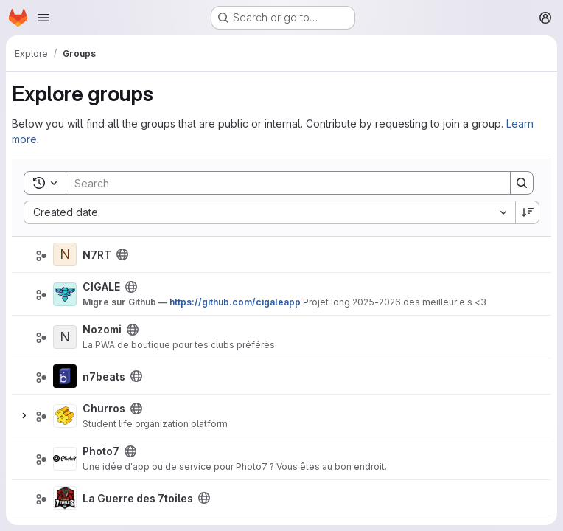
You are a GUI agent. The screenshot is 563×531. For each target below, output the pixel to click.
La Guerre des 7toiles (138, 498)
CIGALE (101, 286)
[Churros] (65, 416)
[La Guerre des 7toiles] (65, 498)
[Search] (280, 183)
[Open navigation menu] (43, 18)
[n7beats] (65, 376)
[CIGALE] (65, 294)
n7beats (104, 376)
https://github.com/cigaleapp (235, 302)
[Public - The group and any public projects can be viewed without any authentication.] (122, 254)
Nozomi (102, 329)
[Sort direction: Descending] (527, 212)
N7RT (97, 255)
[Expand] (23, 416)
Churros (104, 408)
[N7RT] (65, 254)
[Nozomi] (65, 337)
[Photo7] (65, 459)
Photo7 (101, 451)
